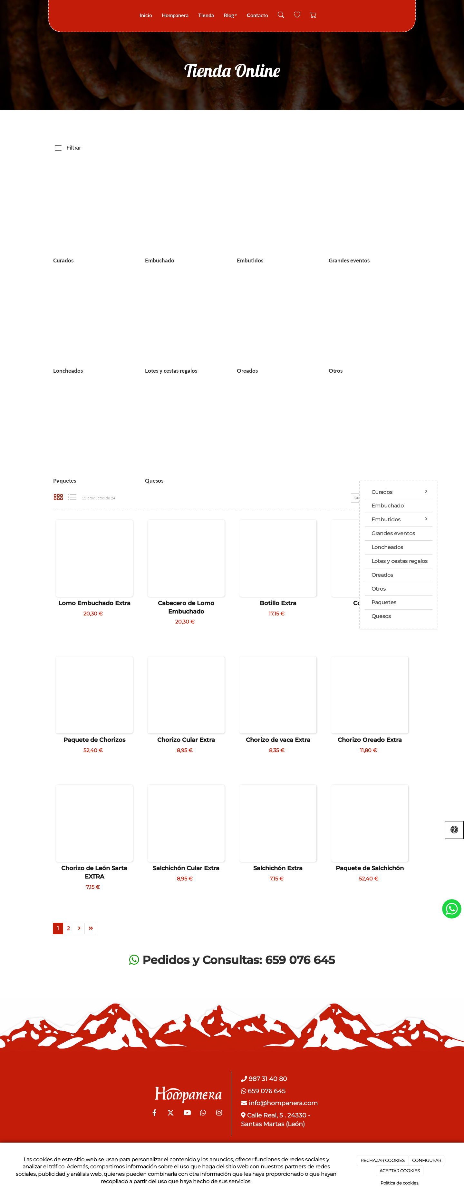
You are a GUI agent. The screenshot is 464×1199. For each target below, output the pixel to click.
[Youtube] (187, 1113)
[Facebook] (155, 1113)
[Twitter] (171, 1113)
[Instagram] (219, 1113)
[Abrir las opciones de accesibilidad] (454, 830)
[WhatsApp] (203, 1113)
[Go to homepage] (57, 15)
